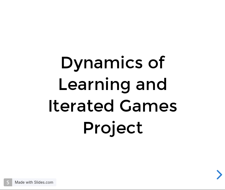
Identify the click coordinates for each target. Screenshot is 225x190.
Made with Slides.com (34, 182)
